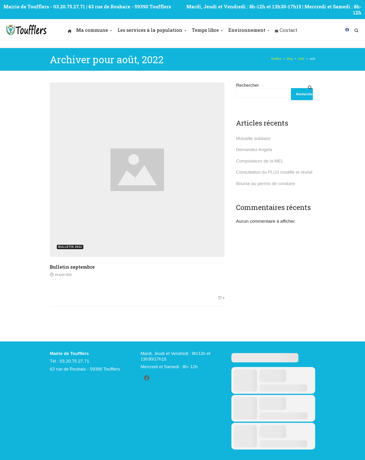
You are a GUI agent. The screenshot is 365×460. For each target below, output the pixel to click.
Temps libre (205, 30)
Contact (288, 30)
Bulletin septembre (72, 267)
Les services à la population (150, 30)
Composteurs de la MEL (260, 161)
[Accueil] (69, 30)
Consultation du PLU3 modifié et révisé (274, 172)
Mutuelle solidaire (253, 138)
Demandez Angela (254, 149)
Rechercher (247, 85)
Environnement (246, 30)
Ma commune (92, 30)
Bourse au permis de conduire (265, 183)
